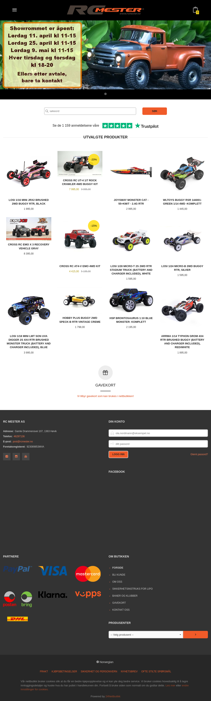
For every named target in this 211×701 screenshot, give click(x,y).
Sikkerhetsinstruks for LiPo (132, 588)
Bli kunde (118, 574)
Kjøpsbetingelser (64, 671)
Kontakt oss (121, 609)
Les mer (170, 685)
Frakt (44, 671)
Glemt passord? (199, 454)
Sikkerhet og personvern (99, 671)
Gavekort (119, 602)
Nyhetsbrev (129, 671)
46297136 (19, 436)
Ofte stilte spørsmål (156, 671)
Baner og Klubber (125, 595)
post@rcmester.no (23, 441)
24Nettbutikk (113, 696)
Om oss (117, 581)
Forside (117, 567)
